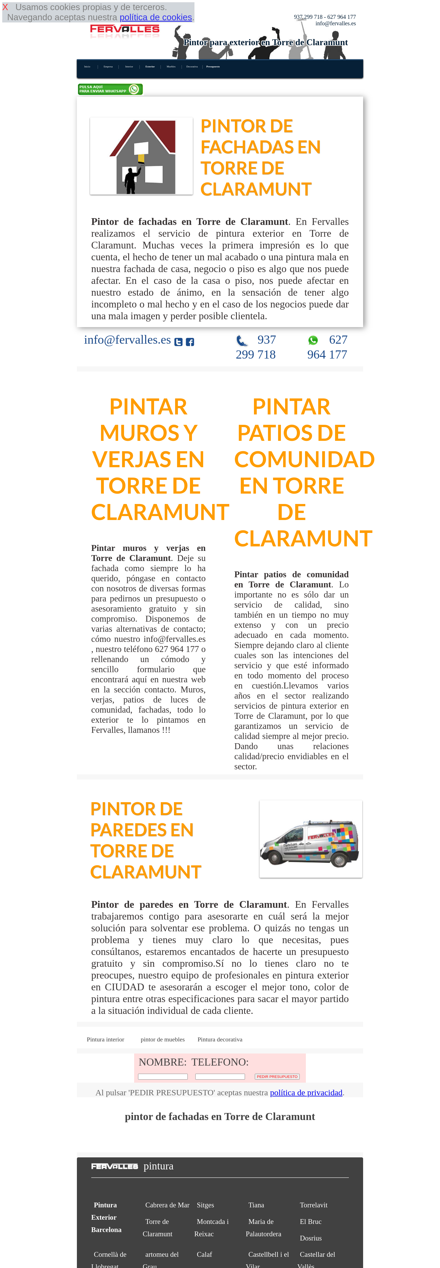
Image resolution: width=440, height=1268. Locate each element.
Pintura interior (105, 1039)
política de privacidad (306, 1092)
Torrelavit (314, 1205)
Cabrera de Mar (167, 1205)
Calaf (204, 1254)
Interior (129, 66)
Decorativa (192, 66)
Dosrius (311, 1238)
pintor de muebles (163, 1039)
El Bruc (311, 1221)
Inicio (87, 66)
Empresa (108, 66)
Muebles (171, 66)
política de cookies (156, 17)
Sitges (205, 1205)
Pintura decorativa (220, 1039)
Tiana (256, 1205)
